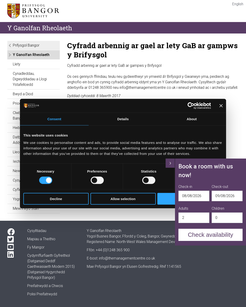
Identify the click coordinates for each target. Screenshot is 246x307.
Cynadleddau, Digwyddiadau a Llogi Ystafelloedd (30, 79)
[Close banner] (221, 105)
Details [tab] (123, 119)
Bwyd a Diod (23, 94)
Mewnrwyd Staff (26, 208)
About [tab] (192, 119)
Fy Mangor (35, 247)
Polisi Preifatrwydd (42, 294)
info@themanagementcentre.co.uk (127, 258)
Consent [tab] (54, 119)
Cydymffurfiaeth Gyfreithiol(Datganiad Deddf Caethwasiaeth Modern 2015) (51, 261)
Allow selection (122, 199)
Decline (56, 199)
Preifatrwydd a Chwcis (45, 286)
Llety (16, 64)
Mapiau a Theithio (41, 239)
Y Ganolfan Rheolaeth (31, 55)
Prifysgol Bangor (26, 45)
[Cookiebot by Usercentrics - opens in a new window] (191, 105)
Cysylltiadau (36, 231)
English (237, 4)
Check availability (210, 235)
